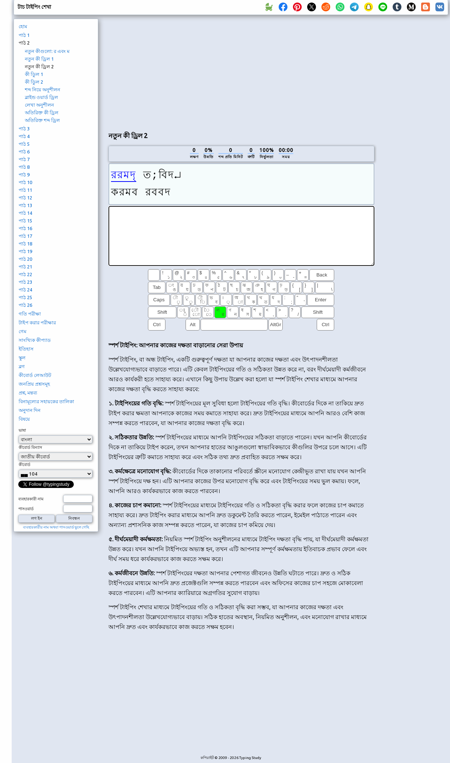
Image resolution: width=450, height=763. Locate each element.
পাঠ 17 (25, 236)
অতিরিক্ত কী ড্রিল (41, 112)
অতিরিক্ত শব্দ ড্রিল (42, 120)
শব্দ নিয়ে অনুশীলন (42, 89)
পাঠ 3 (24, 128)
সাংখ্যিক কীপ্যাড (35, 340)
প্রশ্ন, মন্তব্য (28, 392)
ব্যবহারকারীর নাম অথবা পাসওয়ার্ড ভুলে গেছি (56, 527)
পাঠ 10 (25, 182)
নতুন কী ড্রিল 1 (39, 58)
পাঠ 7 (24, 159)
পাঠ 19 (25, 251)
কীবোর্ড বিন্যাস (30, 447)
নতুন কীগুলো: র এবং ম (47, 51)
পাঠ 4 (24, 136)
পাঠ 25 (25, 297)
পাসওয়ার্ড (26, 509)
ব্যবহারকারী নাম (30, 499)
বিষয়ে (24, 418)
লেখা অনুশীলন (39, 104)
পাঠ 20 (25, 259)
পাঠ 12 (25, 197)
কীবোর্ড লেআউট (35, 375)
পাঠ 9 (24, 174)
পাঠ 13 (25, 205)
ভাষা (22, 430)
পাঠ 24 (25, 289)
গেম (22, 331)
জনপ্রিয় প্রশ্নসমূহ (34, 383)
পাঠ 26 (25, 305)
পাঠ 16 (25, 228)
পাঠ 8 (24, 166)
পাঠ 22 (25, 274)
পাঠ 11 (25, 189)
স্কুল (22, 357)
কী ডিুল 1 (34, 74)
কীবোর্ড (24, 464)
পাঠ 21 (25, 266)
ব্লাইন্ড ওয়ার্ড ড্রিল (41, 97)
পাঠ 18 (25, 243)
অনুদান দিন (30, 410)
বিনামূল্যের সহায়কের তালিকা (46, 401)
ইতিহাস (26, 348)
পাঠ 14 (25, 212)
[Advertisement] (241, 71)
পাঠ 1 (24, 35)
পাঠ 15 (25, 220)
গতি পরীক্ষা (30, 313)
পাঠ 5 (24, 143)
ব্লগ (22, 366)
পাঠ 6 (24, 151)
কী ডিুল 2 (34, 81)
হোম (23, 26)
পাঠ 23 (25, 282)
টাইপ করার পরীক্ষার (37, 322)
